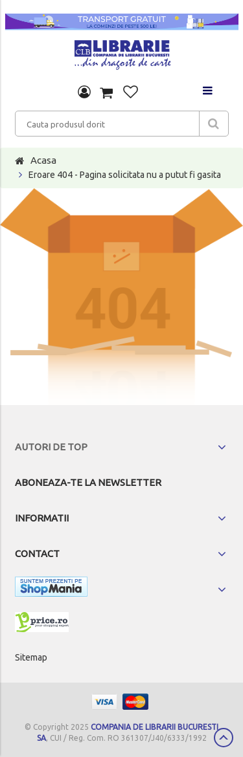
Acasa (43, 160)
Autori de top (51, 446)
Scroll (223, 737)
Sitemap (31, 657)
